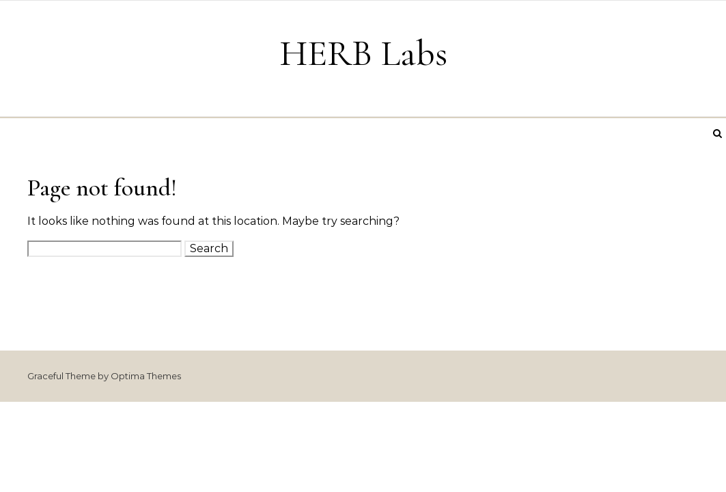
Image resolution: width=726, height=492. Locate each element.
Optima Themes (146, 375)
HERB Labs (363, 53)
